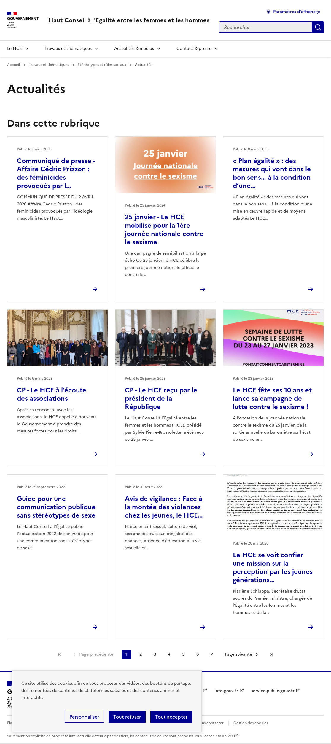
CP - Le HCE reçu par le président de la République (161, 398)
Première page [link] (59, 654)
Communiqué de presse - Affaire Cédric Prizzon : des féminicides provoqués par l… (56, 173)
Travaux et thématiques (68, 48)
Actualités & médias (134, 48)
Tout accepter (171, 716)
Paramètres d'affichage (296, 12)
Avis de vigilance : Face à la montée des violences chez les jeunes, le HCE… (164, 507)
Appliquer (318, 27)
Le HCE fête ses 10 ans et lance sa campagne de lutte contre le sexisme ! (272, 398)
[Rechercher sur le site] (265, 27)
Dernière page (271, 654)
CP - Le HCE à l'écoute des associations (51, 394)
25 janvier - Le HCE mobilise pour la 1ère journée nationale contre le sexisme (164, 229)
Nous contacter (210, 723)
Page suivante (238, 654)
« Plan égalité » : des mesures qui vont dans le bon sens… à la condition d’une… (272, 173)
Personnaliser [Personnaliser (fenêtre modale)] (84, 716)
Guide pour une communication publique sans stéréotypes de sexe (56, 507)
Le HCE (14, 48)
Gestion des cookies (250, 723)
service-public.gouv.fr (273, 691)
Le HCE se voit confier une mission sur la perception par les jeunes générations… (273, 567)
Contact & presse (193, 48)
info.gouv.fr (226, 691)
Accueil (13, 64)
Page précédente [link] (96, 654)
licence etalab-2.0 (218, 736)
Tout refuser (127, 716)
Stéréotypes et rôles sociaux (102, 64)
